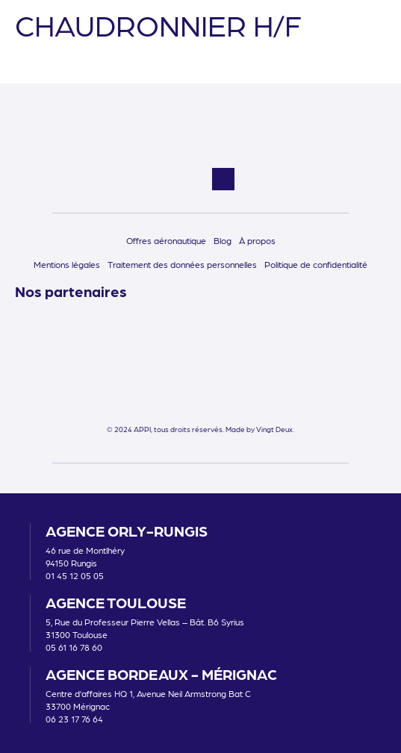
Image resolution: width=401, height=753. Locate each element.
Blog (222, 240)
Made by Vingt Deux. (260, 429)
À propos (257, 240)
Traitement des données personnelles (182, 264)
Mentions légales (67, 264)
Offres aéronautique (166, 240)
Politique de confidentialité (315, 264)
